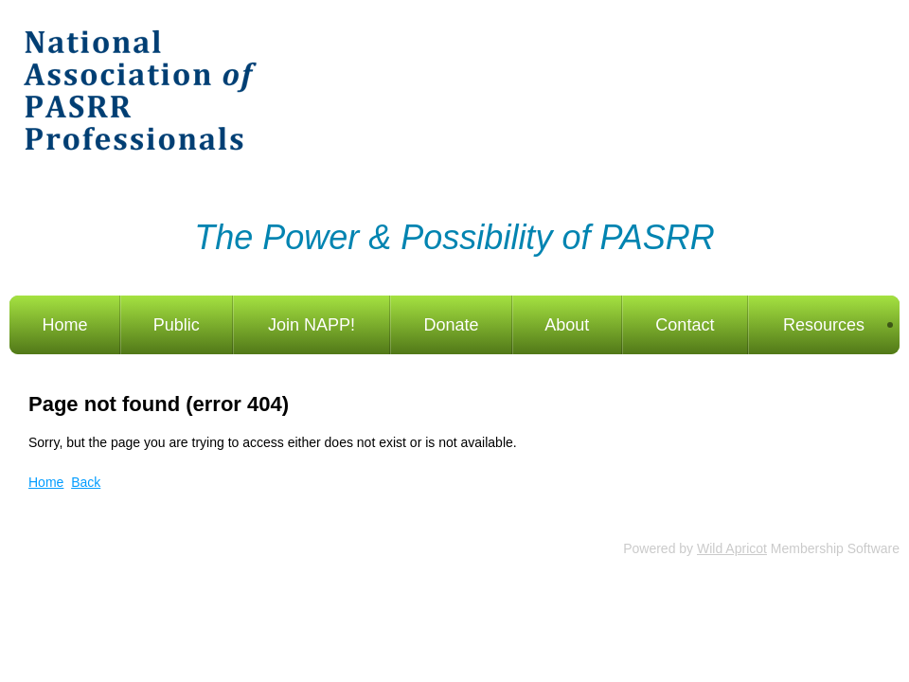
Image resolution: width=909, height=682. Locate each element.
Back (85, 482)
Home (45, 482)
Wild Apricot (732, 548)
